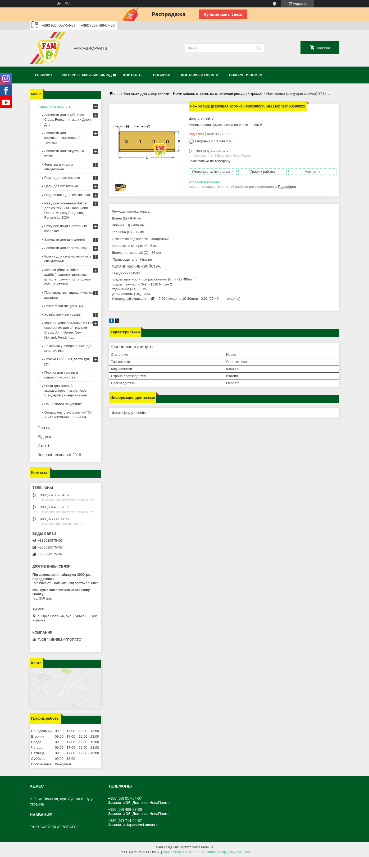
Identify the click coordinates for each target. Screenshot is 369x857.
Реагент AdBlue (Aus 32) (63, 306)
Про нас (45, 427)
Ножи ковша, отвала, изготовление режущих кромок (217, 93)
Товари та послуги (54, 106)
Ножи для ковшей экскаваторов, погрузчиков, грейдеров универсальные (66, 390)
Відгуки (44, 436)
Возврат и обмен (245, 75)
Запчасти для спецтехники (146, 93)
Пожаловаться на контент (182, 852)
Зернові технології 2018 (59, 454)
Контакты (133, 75)
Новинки (161, 75)
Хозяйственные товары (62, 314)
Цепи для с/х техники (61, 186)
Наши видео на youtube (63, 404)
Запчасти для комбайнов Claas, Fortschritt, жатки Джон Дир (67, 119)
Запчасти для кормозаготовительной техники (62, 137)
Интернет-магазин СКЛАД (87, 75)
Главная (43, 75)
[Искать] (259, 48)
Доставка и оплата (199, 75)
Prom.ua (207, 847)
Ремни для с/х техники (62, 178)
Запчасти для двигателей (64, 239)
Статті (43, 445)
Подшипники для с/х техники (67, 195)
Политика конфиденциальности (226, 852)
